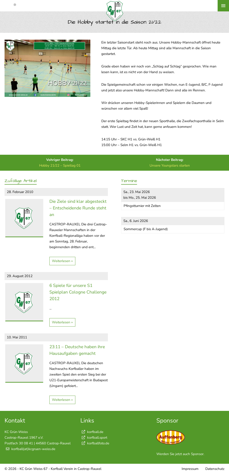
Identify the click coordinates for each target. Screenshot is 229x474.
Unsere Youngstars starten (170, 165)
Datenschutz (214, 468)
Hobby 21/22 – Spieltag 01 (60, 165)
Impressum (190, 468)
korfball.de (91, 432)
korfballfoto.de (94, 443)
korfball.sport (93, 437)
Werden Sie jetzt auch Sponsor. (180, 454)
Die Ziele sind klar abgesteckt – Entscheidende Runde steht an (78, 208)
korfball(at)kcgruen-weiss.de (33, 449)
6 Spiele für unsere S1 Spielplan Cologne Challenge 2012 (78, 292)
